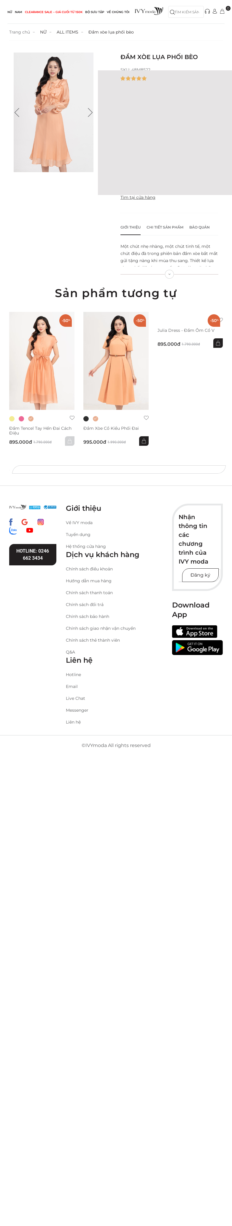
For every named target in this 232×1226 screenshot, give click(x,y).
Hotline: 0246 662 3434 (32, 554)
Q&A (70, 652)
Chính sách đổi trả (85, 604)
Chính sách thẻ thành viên (93, 640)
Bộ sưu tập (94, 12)
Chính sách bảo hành (87, 616)
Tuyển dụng (78, 534)
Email (72, 686)
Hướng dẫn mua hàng (89, 580)
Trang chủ (19, 32)
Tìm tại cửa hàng (137, 197)
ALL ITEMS (67, 32)
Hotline (73, 674)
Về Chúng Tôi (118, 12)
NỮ (9, 12)
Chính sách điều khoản (89, 569)
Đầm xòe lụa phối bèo (111, 32)
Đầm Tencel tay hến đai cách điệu (40, 430)
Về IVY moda (79, 522)
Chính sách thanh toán (89, 592)
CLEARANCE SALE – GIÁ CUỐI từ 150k (53, 12)
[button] (16, 112)
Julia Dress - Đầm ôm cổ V (186, 330)
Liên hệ (73, 722)
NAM (18, 12)
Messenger (77, 710)
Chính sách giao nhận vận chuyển (101, 628)
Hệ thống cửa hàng (86, 546)
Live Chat (75, 698)
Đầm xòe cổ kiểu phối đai (111, 428)
